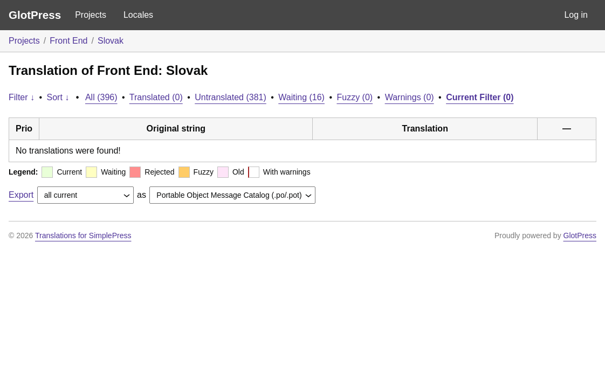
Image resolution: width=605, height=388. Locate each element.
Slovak (110, 40)
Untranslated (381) (230, 97)
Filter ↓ (22, 97)
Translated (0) (156, 97)
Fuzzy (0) (354, 97)
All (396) (101, 97)
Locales (138, 14)
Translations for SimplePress (83, 235)
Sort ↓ (58, 97)
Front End (68, 40)
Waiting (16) (301, 97)
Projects (90, 14)
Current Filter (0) (479, 97)
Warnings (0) (409, 97)
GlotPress (35, 15)
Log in (576, 14)
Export (21, 194)
